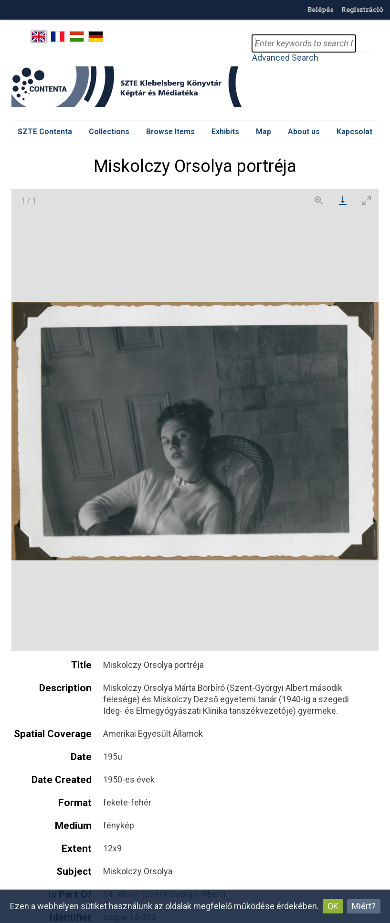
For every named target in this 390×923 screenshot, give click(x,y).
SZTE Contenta (45, 131)
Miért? (364, 906)
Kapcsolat (354, 131)
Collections (109, 131)
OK (332, 906)
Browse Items (170, 131)
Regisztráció (362, 9)
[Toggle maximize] (367, 200)
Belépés (320, 9)
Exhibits (225, 131)
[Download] (343, 200)
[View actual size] (319, 200)
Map (263, 131)
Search (364, 43)
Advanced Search (285, 58)
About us (304, 131)
